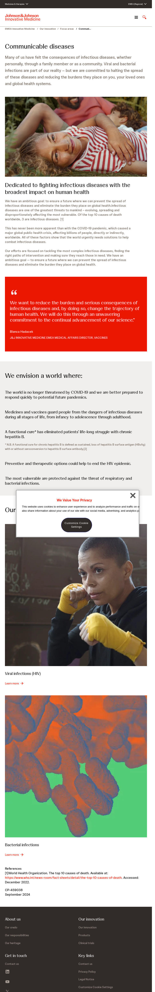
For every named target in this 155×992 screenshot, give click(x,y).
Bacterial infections (22, 844)
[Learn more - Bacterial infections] (14, 855)
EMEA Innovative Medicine (20, 28)
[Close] (133, 495)
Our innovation (48, 28)
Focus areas (67, 28)
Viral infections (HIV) (23, 673)
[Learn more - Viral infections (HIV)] (14, 683)
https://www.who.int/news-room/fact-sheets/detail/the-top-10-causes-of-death (63, 877)
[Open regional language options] (137, 4)
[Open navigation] (136, 17)
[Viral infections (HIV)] (76, 595)
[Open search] (144, 17)
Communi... (85, 28)
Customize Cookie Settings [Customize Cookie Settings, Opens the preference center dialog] (77, 525)
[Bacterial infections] (76, 766)
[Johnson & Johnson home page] (22, 17)
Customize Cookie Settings (95, 987)
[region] (77, 513)
